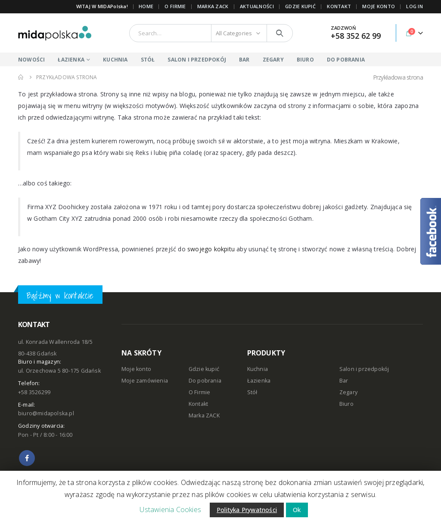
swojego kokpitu (211, 249)
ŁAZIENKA (71, 59)
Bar (343, 380)
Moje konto (136, 369)
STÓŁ (148, 59)
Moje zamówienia (144, 380)
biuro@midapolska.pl (46, 413)
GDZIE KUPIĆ (300, 6)
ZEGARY (273, 59)
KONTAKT (339, 6)
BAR (244, 59)
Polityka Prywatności (247, 510)
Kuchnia (257, 369)
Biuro (346, 404)
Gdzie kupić (204, 369)
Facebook (27, 458)
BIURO (305, 59)
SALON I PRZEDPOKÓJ (197, 59)
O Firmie (200, 392)
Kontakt (198, 404)
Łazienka (259, 380)
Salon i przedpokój (364, 369)
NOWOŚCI (31, 59)
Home (146, 6)
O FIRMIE (175, 6)
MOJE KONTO (378, 6)
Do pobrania (205, 380)
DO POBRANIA (346, 59)
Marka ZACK (213, 6)
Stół (252, 392)
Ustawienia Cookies (170, 509)
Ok (297, 510)
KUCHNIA (115, 59)
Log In (414, 6)
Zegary (348, 392)
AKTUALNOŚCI (257, 6)
